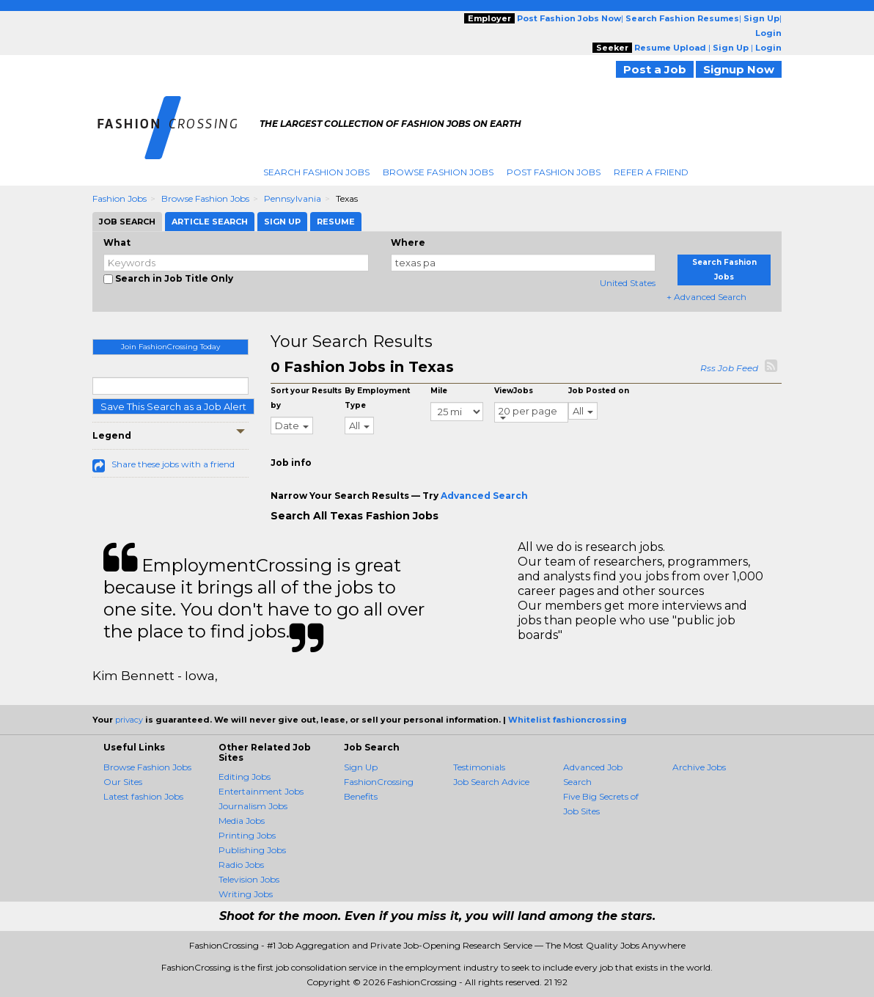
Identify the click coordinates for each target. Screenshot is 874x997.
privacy (129, 720)
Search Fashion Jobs (316, 172)
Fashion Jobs (119, 198)
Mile (438, 390)
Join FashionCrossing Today (170, 346)
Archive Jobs (699, 767)
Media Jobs (241, 820)
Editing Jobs (244, 776)
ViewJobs (513, 390)
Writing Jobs (245, 893)
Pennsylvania (292, 198)
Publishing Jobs (252, 849)
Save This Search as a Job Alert (173, 406)
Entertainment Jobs (261, 791)
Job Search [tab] (127, 221)
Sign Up (361, 767)
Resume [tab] (336, 221)
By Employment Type (377, 398)
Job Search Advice (491, 781)
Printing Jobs (247, 835)
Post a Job (654, 69)
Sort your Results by (306, 398)
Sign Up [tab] (282, 221)
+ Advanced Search (706, 296)
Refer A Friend (651, 172)
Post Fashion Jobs (554, 172)
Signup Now (738, 69)
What (117, 242)
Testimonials (479, 767)
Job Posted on (598, 390)
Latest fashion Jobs (143, 796)
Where (408, 242)
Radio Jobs (241, 864)
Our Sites (122, 781)
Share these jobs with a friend (173, 464)
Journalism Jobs (252, 805)
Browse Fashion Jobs (438, 172)
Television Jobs (248, 879)
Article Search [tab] (210, 221)
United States (628, 282)
